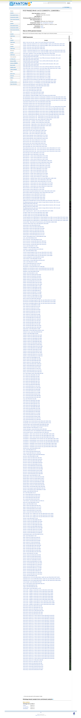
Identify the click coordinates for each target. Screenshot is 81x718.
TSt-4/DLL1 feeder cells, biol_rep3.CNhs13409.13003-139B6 (35, 215)
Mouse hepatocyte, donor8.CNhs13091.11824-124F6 (34, 198)
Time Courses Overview (14, 19)
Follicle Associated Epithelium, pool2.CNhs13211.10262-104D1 (36, 84)
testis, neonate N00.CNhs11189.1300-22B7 (32, 545)
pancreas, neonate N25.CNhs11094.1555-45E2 (33, 472)
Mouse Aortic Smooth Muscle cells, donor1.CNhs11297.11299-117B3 (37, 119)
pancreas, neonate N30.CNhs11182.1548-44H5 (33, 473)
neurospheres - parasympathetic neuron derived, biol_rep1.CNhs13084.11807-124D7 (41, 438)
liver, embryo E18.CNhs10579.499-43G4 (31, 384)
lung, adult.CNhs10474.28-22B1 (29, 398)
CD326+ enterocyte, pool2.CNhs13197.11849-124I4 (34, 48)
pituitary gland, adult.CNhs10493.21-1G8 (31, 475)
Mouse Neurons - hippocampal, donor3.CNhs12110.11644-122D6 (36, 167)
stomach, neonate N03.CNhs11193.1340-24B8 (32, 527)
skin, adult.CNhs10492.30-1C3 (29, 492)
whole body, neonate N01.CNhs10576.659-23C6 (33, 666)
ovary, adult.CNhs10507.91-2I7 (29, 449)
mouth (24, 705)
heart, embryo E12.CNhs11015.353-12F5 (31, 306)
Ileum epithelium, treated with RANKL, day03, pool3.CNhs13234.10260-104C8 (39, 95)
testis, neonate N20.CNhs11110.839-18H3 (32, 550)
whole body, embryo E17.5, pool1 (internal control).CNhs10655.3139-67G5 (38, 628)
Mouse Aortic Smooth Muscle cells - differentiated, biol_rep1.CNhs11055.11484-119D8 (41, 116)
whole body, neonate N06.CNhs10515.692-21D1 (33, 668)
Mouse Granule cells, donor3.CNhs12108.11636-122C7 (34, 143)
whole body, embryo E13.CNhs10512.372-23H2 (33, 609)
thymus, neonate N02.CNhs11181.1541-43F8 (32, 562)
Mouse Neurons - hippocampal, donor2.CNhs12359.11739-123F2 (36, 165)
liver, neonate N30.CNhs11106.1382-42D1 (32, 397)
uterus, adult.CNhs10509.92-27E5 (30, 585)
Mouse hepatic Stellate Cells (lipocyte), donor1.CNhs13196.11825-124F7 (38, 192)
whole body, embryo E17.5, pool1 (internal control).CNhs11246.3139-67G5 (38, 656)
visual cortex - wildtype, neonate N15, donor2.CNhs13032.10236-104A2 (38, 591)
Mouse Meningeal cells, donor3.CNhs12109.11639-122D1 (35, 146)
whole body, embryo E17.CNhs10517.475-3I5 (32, 661)
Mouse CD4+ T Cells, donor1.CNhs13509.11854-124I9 (34, 132)
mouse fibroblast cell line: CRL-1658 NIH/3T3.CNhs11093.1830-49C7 (37, 430)
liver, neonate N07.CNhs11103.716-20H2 (31, 390)
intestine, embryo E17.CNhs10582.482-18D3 (32, 341)
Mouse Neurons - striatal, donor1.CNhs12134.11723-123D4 (35, 173)
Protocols (12, 75)
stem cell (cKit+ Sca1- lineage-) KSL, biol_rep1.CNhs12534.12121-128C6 (38, 513)
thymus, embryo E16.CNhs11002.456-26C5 (32, 558)
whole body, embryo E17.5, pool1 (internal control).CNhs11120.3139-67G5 (38, 648)
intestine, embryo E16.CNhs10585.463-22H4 (32, 339)
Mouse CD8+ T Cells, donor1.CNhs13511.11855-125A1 (34, 133)
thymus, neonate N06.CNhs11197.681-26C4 (32, 566)
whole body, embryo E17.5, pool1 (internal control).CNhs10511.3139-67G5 (38, 618)
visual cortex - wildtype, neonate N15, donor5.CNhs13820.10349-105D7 (38, 594)
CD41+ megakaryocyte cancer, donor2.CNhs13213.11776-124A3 (36, 71)
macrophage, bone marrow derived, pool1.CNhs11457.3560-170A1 (37, 421)
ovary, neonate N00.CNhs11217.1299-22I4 (32, 452)
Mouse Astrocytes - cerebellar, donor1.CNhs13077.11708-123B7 (36, 120)
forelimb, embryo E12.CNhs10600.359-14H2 (32, 288)
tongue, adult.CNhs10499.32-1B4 (30, 575)
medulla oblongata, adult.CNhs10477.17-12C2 (32, 427)
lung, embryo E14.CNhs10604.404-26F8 (31, 401)
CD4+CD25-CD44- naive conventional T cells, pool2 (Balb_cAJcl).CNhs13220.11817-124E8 (42, 68)
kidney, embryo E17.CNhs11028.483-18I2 (31, 362)
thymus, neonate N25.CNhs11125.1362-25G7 (32, 572)
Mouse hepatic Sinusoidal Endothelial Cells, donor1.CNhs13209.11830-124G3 (39, 190)
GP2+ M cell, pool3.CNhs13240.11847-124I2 (32, 90)
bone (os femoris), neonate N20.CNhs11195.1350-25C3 (34, 244)
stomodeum (25, 708)
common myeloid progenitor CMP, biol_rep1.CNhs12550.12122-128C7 (37, 252)
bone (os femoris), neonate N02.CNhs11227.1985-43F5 (34, 241)
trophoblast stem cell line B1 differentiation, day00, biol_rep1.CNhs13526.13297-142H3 (41, 577)
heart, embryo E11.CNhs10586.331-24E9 (31, 304)
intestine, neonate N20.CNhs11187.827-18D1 (32, 352)
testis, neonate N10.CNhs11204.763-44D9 (32, 548)
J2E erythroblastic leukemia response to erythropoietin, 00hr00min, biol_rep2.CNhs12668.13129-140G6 (44, 98)
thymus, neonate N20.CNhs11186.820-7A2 (32, 570)
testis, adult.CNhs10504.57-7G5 (29, 535)
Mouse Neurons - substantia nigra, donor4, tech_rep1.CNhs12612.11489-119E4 (39, 178)
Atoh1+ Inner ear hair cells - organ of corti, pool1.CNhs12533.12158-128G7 (39, 42)
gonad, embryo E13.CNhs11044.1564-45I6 (32, 298)
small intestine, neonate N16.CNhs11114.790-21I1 (33, 500)
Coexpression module (14, 17)
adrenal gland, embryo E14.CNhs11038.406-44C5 (33, 226)
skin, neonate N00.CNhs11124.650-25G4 (31, 494)
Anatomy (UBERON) (14, 63)
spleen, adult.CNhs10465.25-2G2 (30, 503)
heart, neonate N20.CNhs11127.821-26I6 (31, 323)
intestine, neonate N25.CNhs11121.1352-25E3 (32, 354)
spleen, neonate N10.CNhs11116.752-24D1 (32, 508)
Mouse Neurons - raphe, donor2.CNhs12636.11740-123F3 (35, 170)
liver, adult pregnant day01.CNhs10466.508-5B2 (33, 373)
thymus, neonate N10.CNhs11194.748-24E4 (32, 569)
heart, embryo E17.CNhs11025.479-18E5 (31, 314)
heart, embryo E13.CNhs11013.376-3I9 (31, 308)
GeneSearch (45, 2)
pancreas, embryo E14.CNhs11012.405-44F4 (32, 457)
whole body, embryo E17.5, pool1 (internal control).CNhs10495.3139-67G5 (38, 617)
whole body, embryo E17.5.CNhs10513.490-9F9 (33, 660)
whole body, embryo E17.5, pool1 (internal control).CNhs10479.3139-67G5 (38, 615)
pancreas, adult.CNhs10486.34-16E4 (30, 456)
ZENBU (42, 27)
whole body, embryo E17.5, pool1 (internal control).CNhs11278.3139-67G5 (38, 658)
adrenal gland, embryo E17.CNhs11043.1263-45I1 (33, 230)
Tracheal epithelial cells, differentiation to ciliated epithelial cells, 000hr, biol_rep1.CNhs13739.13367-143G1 (45, 217)
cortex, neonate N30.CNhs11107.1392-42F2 (32, 263)
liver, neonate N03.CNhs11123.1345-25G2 (32, 387)
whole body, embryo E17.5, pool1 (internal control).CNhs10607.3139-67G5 (38, 623)
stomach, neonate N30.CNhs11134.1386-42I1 (32, 532)
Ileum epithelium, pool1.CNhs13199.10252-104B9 (33, 92)
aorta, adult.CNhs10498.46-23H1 (30, 237)
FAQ (40, 712)
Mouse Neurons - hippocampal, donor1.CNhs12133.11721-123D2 (36, 163)
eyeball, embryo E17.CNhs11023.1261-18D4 (32, 279)
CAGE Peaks (12, 42)
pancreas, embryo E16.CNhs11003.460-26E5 (32, 460)
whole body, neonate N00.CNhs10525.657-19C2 (33, 664)
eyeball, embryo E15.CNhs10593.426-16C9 (32, 277)
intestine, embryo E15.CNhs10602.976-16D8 (32, 338)
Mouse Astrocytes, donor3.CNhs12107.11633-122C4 (34, 128)
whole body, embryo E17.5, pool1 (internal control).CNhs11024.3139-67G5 (38, 639)
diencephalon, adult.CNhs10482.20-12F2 (31, 265)
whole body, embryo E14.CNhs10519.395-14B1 (33, 612)
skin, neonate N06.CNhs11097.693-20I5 (31, 497)
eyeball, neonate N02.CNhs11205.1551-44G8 (32, 284)
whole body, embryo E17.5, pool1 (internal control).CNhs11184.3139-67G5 (38, 652)
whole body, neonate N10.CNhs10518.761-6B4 (33, 669)
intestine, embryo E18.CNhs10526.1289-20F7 (32, 343)
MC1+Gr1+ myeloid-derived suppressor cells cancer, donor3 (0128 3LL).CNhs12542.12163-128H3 (43, 109)
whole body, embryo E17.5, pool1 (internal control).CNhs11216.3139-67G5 (38, 655)
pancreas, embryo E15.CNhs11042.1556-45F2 (32, 459)
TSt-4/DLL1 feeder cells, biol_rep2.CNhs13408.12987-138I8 (35, 214)
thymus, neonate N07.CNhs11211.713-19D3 (32, 567)
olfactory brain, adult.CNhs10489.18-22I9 (31, 448)
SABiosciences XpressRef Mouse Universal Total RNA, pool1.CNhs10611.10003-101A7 (41, 200)
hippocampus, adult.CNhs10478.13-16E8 (31, 328)
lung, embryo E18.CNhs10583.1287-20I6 (31, 408)
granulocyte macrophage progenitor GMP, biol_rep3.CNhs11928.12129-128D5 (39, 303)
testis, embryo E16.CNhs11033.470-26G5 (31, 540)
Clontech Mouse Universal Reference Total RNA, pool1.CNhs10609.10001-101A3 (39, 79)
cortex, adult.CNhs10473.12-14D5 (30, 261)
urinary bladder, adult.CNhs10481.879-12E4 (32, 581)
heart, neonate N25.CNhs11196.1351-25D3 (32, 325)
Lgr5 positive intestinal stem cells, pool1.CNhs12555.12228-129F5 (37, 101)
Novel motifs (12, 65)
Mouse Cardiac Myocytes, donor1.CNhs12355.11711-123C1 (35, 135)
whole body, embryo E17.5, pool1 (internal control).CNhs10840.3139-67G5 (38, 632)
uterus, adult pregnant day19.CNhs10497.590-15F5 (34, 583)
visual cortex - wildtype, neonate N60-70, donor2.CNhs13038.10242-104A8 (38, 602)
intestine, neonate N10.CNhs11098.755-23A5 (32, 351)
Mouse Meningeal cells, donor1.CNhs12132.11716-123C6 (35, 144)
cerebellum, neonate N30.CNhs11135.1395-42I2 (33, 249)
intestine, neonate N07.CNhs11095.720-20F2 (32, 349)
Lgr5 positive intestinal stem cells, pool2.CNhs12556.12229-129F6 (37, 103)
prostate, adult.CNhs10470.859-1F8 (30, 491)
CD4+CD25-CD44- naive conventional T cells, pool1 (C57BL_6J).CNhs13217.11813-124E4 (41, 66)
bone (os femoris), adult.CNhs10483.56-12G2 (32, 239)
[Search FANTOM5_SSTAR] (57, 3)
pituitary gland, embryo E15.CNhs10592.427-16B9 (33, 481)
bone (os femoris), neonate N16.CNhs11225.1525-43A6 (34, 242)
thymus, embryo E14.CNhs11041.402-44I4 (32, 554)
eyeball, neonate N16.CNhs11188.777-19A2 (32, 285)
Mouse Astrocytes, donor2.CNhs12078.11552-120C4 (34, 127)
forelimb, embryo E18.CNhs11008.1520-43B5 (32, 296)
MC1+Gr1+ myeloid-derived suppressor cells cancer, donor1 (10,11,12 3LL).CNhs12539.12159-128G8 (44, 106)
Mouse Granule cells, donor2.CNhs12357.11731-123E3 (34, 141)
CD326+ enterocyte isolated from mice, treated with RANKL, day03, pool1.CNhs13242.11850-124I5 (44, 43)
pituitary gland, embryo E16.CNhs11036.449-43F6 (33, 483)
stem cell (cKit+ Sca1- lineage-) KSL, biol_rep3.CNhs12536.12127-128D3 (38, 516)
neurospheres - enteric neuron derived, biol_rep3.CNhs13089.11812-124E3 (38, 437)
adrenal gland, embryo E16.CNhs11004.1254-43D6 (33, 228)
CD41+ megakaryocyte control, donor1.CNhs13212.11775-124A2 (36, 74)
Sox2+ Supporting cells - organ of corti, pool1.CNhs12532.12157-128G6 (38, 210)
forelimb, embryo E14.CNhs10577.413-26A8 (32, 292)
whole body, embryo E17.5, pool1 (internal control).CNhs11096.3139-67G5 (38, 647)
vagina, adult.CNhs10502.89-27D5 (30, 586)
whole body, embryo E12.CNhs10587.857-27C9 (33, 607)
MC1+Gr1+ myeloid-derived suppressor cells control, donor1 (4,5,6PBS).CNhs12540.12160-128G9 (43, 111)
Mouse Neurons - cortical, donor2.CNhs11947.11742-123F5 (35, 157)
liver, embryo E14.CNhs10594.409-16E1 (31, 378)
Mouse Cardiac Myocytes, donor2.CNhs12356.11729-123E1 (35, 136)
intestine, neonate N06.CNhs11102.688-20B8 (32, 347)
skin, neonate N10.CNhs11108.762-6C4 (31, 499)
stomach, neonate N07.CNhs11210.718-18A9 (32, 529)
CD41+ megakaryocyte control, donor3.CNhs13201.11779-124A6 (36, 77)
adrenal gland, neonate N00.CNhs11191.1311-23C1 (34, 233)
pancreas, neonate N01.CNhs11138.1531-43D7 (33, 467)
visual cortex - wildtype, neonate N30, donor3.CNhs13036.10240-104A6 (38, 599)
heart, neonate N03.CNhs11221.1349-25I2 (32, 319)
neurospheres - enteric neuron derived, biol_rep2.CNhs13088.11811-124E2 (38, 435)
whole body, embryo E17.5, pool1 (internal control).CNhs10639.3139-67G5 (38, 626)
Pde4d (42, 26)
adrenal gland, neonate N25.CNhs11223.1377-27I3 (33, 234)
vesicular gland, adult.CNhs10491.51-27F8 (32, 588)
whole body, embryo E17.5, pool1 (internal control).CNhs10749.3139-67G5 (38, 631)
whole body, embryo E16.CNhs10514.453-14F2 (33, 613)
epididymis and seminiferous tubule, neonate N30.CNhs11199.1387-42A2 (38, 269)
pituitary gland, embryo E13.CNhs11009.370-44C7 (33, 478)
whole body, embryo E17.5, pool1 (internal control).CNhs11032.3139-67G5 (38, 640)
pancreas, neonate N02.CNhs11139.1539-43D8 (33, 468)
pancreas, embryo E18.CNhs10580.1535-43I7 (32, 464)
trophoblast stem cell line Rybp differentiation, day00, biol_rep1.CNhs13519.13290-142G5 (42, 580)
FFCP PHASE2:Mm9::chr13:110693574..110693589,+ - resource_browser (19, 3)
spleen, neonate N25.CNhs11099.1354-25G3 (32, 511)
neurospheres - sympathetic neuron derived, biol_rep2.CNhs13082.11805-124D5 (40, 444)
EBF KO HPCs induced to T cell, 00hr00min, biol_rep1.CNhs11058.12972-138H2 (39, 81)
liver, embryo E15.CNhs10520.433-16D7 (31, 379)
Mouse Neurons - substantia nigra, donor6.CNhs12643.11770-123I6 (37, 181)
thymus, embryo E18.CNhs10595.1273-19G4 (32, 561)
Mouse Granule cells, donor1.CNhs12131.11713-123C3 (34, 139)
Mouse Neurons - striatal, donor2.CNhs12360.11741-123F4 (35, 175)
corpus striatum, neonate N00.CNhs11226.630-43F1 (34, 260)
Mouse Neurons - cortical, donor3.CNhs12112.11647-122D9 (35, 159)
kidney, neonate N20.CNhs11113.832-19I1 (32, 368)
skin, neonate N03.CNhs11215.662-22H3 (31, 495)
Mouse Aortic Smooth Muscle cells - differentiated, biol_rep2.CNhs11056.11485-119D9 (41, 117)
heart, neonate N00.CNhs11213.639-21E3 (32, 317)
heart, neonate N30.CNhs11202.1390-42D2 (32, 327)
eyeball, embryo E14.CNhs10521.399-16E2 (32, 276)
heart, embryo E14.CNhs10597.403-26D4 (31, 309)
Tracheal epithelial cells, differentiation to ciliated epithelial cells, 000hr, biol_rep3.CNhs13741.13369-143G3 (45, 220)
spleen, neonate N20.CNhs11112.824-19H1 (32, 510)
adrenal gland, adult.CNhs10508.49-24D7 (31, 225)
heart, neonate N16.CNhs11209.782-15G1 (32, 322)
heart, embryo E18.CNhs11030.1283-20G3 (32, 316)
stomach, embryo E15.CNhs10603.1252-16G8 (32, 521)
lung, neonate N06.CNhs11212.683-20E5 (31, 411)
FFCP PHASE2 (66, 7)
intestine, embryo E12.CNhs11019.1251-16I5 (32, 335)
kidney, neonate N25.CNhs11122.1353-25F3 (32, 370)
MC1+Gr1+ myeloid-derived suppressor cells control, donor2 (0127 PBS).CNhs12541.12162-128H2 (43, 112)
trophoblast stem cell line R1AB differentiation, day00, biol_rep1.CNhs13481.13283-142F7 (42, 578)
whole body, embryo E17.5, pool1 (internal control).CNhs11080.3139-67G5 (38, 645)
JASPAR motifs (13, 67)
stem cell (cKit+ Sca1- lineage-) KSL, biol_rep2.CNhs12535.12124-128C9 (38, 515)
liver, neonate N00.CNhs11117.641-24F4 (31, 386)
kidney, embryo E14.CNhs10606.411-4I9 (31, 357)
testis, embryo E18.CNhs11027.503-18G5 (31, 543)
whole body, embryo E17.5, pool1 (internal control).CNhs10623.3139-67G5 (38, 624)
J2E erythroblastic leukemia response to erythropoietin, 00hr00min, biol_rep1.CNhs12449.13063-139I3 (44, 96)
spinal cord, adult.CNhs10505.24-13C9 (31, 502)
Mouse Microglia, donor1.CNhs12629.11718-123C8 (33, 152)
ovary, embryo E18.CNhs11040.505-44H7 (31, 451)
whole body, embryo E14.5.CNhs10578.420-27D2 (33, 610)
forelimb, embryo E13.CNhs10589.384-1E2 (32, 290)
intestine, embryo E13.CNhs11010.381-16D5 (32, 336)
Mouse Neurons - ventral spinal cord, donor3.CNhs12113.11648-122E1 (37, 186)
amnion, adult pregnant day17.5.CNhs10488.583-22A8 (34, 236)
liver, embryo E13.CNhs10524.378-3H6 (31, 376)
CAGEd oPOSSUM (13, 69)
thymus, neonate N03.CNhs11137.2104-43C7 (32, 564)
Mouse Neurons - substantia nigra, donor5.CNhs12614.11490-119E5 (37, 179)
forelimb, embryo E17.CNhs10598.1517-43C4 (32, 295)
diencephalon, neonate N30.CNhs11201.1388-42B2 (34, 266)
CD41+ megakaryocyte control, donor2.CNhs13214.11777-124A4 (36, 76)
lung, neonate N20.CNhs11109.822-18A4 (31, 416)
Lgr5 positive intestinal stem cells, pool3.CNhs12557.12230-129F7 (37, 104)
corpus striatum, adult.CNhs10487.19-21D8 (32, 258)
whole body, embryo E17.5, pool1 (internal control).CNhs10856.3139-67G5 (38, 634)
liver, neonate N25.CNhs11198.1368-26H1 (32, 395)
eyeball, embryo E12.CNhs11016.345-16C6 (32, 274)
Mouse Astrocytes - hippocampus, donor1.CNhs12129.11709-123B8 (37, 124)
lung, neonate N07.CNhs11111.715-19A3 (31, 413)
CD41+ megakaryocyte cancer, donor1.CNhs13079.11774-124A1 (36, 69)
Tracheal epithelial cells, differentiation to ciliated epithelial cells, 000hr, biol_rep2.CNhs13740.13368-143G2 (45, 218)
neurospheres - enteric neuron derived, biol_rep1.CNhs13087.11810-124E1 (38, 433)
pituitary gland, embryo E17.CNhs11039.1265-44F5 (34, 484)
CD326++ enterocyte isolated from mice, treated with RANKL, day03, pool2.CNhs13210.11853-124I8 (44, 51)
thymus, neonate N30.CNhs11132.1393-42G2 (32, 574)
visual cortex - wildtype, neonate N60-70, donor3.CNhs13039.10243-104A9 (38, 604)
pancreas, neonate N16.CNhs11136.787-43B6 (32, 470)
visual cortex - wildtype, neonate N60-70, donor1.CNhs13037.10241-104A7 (38, 601)
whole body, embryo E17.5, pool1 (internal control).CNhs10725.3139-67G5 (38, 629)
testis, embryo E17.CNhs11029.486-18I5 (31, 542)
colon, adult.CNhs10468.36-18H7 (30, 250)
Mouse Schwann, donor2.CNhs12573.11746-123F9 (33, 189)
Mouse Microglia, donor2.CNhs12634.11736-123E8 (33, 154)
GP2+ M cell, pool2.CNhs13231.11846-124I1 (32, 89)
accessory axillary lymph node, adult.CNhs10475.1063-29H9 (35, 223)
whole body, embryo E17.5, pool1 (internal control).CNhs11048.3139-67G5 (38, 642)
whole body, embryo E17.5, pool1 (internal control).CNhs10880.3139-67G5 (38, 636)
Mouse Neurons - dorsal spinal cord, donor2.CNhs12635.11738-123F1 (37, 160)
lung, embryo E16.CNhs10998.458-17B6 (31, 405)
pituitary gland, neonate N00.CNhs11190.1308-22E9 (34, 486)
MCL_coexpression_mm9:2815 (47, 22)
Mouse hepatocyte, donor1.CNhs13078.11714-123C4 (34, 194)
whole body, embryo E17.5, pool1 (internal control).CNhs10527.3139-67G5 (38, 620)
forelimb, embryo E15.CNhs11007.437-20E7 (32, 293)
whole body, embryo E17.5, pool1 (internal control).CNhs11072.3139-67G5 (38, 644)
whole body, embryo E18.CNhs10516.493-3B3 (32, 663)
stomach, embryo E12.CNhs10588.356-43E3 (32, 519)
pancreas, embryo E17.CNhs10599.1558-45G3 (32, 462)
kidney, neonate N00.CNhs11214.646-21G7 (32, 365)
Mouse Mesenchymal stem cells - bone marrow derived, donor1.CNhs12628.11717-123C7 (41, 147)
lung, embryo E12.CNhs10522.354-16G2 (31, 400)
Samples (12, 23)
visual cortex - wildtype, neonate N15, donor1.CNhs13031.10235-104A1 (38, 589)
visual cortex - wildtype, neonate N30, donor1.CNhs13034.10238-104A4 (38, 596)
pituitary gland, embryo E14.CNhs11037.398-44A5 (33, 480)
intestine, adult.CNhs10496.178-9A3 (30, 333)
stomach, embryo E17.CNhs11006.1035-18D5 (32, 524)
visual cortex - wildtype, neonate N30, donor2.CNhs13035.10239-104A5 (38, 597)
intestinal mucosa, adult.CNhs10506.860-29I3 (32, 331)
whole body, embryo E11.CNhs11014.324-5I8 (32, 605)
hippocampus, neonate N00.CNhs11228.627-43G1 (33, 330)
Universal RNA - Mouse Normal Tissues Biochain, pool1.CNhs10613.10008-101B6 (40, 222)
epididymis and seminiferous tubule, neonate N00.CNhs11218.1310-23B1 (38, 268)
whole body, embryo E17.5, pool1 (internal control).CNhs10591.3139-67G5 (38, 621)
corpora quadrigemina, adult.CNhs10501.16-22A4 (33, 257)
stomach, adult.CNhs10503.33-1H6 (30, 518)
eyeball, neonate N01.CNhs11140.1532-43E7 (32, 282)
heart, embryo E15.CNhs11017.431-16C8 (31, 311)
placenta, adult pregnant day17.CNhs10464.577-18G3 (34, 489)
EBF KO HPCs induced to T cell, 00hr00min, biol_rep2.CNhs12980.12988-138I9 (39, 82)
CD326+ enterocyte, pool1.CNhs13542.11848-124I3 (34, 47)
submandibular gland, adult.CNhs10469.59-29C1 (33, 534)
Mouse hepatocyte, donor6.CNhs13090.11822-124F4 (34, 197)
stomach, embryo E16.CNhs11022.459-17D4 (32, 523)
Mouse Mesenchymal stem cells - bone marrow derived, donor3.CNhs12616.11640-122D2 (41, 151)
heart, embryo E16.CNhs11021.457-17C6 (31, 312)
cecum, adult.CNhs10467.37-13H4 (30, 245)
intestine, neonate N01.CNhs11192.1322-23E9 (32, 346)
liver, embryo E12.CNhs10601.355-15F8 (31, 374)
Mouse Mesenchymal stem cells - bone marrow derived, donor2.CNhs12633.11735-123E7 (41, 149)
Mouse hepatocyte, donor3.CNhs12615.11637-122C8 (34, 195)
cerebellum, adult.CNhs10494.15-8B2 (31, 247)
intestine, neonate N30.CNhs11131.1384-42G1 (33, 355)
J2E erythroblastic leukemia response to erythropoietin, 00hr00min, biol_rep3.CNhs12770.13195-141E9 (44, 100)
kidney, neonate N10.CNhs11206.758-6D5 (32, 366)
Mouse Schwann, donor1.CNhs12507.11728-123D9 (33, 187)
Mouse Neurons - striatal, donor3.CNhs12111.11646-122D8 (35, 176)
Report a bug (38, 715)
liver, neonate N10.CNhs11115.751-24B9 (31, 392)
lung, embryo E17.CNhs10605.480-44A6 (31, 406)
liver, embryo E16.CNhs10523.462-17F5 (31, 381)
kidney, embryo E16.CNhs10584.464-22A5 (32, 360)
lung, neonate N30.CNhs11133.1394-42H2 (32, 419)
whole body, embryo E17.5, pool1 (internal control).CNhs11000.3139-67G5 (38, 637)
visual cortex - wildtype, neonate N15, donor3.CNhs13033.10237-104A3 (38, 593)
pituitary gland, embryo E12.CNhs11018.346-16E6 (33, 476)
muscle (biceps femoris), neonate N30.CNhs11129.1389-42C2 (36, 432)
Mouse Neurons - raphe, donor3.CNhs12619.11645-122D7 (35, 171)
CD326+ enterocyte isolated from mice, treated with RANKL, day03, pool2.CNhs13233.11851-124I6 (44, 45)
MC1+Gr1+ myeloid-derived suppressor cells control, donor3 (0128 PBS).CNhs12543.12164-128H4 (43, 114)
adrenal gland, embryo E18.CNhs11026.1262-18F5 (33, 231)
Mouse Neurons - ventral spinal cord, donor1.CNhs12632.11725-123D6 (38, 183)
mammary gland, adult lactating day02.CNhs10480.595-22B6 (36, 424)
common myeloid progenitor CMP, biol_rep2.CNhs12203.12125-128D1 (37, 253)
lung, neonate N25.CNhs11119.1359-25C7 (32, 417)
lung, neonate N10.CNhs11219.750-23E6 (31, 414)
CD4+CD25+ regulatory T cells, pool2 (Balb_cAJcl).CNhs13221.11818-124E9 (39, 53)
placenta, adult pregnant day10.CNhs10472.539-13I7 (34, 488)
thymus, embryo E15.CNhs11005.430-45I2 (32, 556)
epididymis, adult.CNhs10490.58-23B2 (31, 271)
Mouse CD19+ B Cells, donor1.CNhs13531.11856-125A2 (35, 130)
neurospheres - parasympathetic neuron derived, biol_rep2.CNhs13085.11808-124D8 (41, 440)
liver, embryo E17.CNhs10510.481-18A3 (31, 382)
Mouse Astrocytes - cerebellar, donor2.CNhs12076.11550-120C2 (36, 122)
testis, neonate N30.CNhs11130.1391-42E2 (32, 551)
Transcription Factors (14, 25)
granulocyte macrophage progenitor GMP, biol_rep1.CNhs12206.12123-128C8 (39, 300)
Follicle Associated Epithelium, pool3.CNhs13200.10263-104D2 (36, 85)
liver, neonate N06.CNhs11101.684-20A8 (31, 389)
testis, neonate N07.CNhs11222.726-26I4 (31, 546)
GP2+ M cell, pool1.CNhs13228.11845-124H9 (32, 87)
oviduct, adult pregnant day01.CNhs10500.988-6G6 (34, 454)
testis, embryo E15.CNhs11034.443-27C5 (31, 538)
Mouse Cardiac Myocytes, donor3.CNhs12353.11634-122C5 (35, 138)
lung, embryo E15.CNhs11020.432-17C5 (31, 403)
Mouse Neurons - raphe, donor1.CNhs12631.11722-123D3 (35, 168)
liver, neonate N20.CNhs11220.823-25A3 (31, 394)
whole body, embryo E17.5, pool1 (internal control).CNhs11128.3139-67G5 (38, 650)
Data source (12, 73)
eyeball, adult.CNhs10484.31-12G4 (30, 273)
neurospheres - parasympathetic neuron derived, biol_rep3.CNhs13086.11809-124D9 (41, 441)
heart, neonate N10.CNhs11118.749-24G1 (32, 320)
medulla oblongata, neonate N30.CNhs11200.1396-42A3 (35, 429)
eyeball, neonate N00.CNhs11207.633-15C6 (32, 280)
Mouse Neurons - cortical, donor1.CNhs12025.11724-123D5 (35, 155)
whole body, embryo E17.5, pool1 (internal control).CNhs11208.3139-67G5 (38, 653)
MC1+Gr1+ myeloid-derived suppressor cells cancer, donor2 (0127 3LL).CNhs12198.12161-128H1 (43, 108)
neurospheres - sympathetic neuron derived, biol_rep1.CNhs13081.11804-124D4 (40, 443)
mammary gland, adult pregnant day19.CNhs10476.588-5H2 (35, 425)
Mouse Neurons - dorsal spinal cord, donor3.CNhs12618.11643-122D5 (37, 162)
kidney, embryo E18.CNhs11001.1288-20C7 (32, 363)
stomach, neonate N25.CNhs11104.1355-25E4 (32, 531)
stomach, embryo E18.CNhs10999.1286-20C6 (32, 526)
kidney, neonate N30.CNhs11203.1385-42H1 (32, 371)
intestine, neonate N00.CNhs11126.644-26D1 (32, 344)
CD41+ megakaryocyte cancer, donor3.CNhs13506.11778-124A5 (36, 73)
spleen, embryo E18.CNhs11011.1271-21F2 (32, 507)
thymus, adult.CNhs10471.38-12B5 (30, 553)
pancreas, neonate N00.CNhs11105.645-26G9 (32, 465)
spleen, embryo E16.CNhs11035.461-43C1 (32, 505)
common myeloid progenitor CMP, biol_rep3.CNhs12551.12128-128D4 (37, 255)
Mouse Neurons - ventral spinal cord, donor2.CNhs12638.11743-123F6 (37, 184)
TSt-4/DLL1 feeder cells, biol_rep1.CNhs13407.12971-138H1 (35, 212)
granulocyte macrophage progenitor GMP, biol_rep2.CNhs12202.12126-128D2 (39, 301)
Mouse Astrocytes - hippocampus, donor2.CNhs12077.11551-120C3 (37, 125)
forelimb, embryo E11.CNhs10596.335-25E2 (32, 287)
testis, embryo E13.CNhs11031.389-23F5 (31, 537)
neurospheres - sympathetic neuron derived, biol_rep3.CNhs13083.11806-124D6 (40, 446)
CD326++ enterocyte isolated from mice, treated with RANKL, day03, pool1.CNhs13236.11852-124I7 (44, 50)
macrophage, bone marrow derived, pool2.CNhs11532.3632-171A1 (37, 422)
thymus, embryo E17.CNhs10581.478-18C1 (32, 559)
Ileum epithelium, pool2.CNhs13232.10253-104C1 (33, 93)
